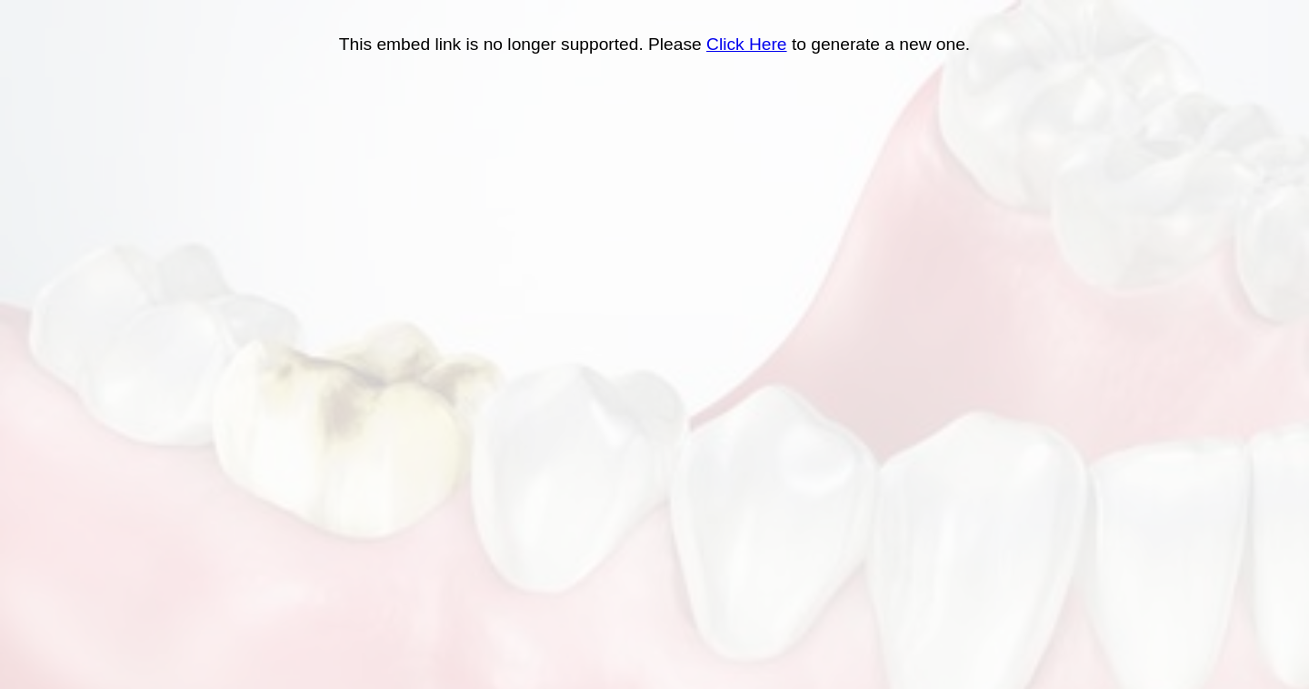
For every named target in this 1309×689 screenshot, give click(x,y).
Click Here (746, 44)
